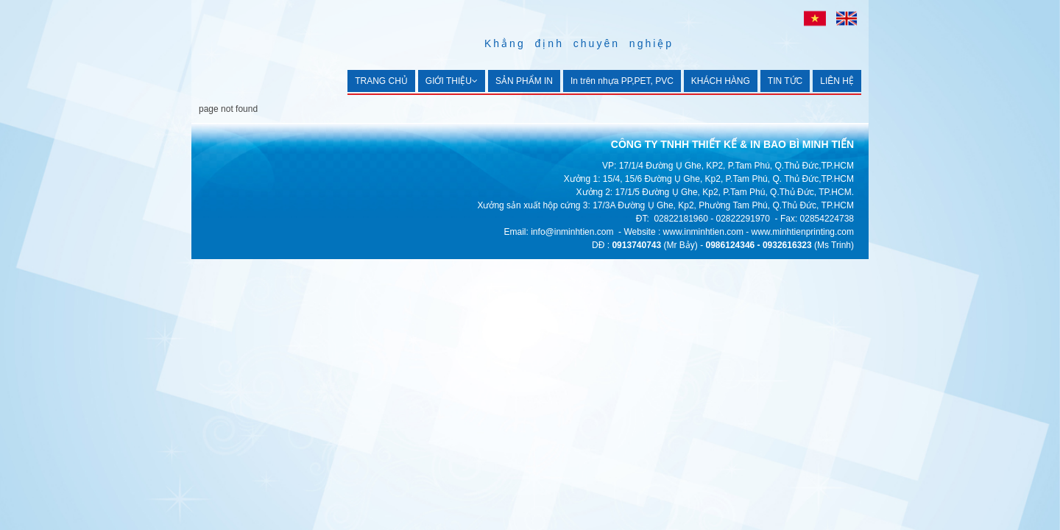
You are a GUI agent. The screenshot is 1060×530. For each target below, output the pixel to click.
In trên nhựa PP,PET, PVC (622, 81)
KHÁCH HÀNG (720, 81)
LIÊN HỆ (837, 81)
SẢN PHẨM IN (524, 81)
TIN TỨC (785, 81)
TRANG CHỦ (381, 81)
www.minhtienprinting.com (803, 232)
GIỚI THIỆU (451, 81)
